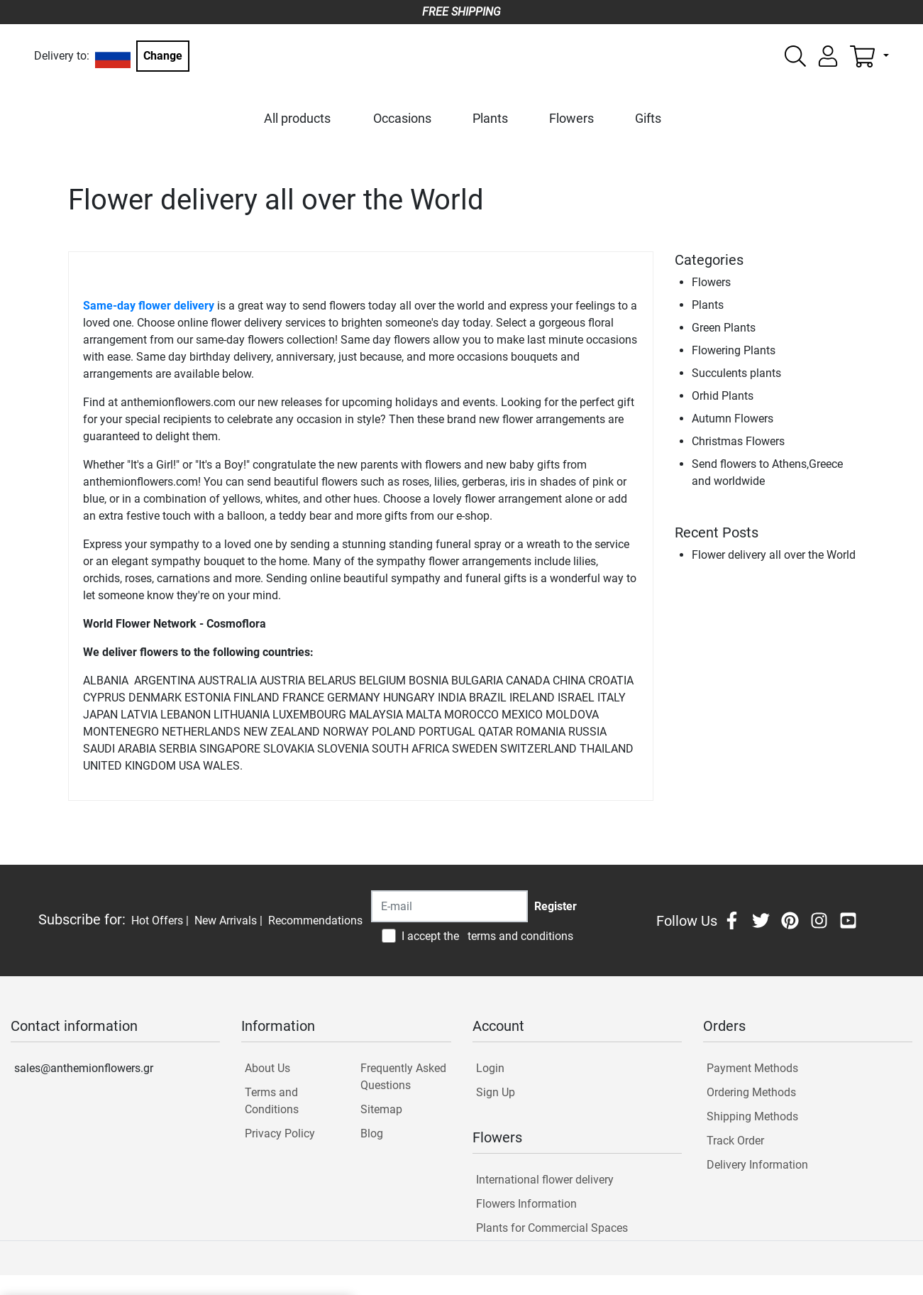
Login (490, 1068)
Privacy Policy (280, 1133)
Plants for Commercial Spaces (552, 1228)
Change (162, 55)
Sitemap (381, 1109)
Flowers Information (526, 1204)
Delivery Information (757, 1164)
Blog (371, 1133)
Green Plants (724, 327)
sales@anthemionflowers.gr (83, 1068)
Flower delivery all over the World (774, 555)
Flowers (571, 118)
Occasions (402, 118)
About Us (267, 1068)
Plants (490, 118)
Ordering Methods (751, 1092)
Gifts (648, 118)
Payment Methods (752, 1068)
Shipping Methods (752, 1116)
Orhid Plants (722, 396)
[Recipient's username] (449, 906)
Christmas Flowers (738, 441)
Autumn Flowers (732, 418)
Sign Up (495, 1092)
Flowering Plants (733, 350)
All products (297, 118)
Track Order (735, 1140)
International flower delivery (545, 1179)
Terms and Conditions (272, 1101)
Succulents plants (736, 373)
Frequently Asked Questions (403, 1076)
